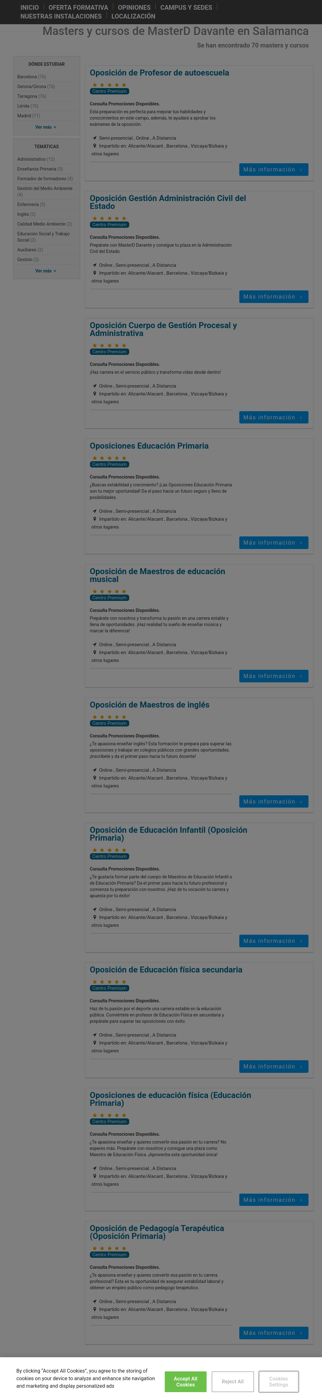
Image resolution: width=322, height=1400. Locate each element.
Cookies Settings (278, 1382)
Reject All (233, 1382)
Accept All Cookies (185, 1382)
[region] (161, 1378)
